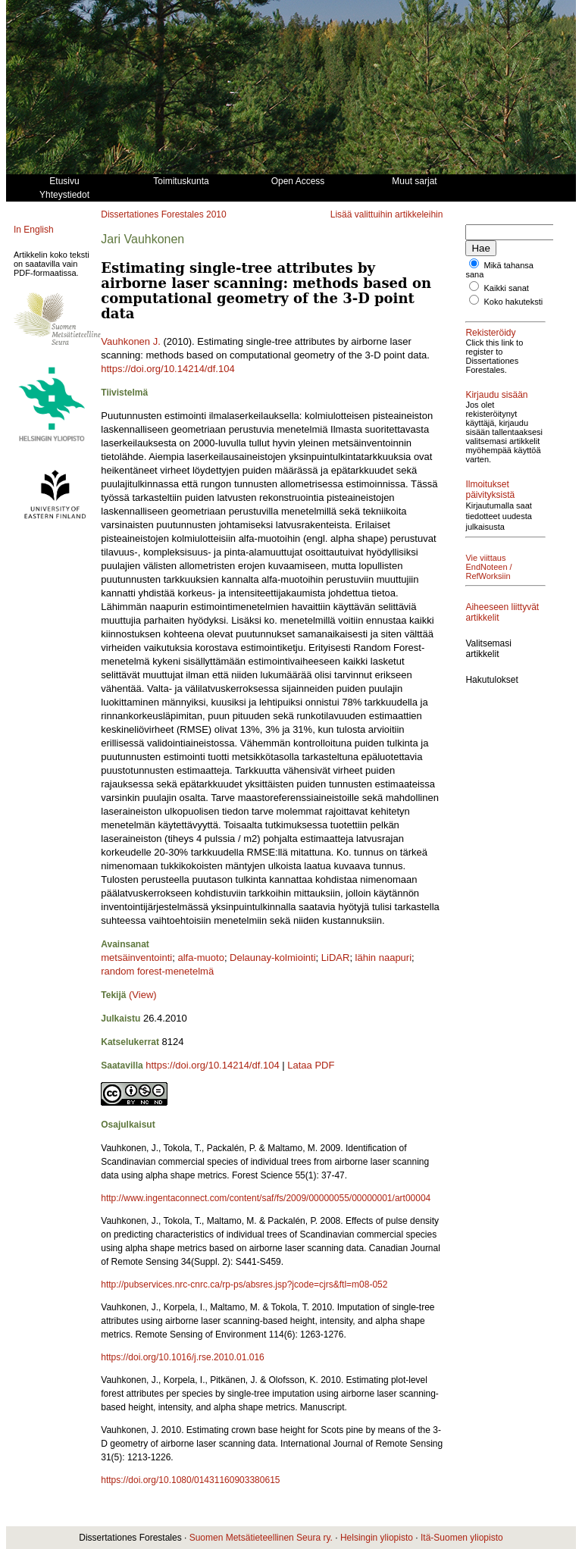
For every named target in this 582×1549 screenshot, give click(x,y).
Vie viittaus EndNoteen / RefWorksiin (488, 566)
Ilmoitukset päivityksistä (490, 489)
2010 (216, 214)
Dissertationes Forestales (152, 214)
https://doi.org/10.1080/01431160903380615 (190, 1480)
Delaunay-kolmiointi (272, 957)
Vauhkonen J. (131, 341)
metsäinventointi (136, 957)
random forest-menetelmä (157, 971)
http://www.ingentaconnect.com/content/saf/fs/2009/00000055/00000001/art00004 (265, 1198)
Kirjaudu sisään (496, 395)
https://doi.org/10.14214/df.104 (167, 368)
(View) (143, 994)
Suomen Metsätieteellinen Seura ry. (261, 1537)
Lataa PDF (310, 1065)
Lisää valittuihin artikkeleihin (386, 214)
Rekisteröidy (490, 332)
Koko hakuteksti (513, 301)
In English (34, 229)
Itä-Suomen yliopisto (462, 1537)
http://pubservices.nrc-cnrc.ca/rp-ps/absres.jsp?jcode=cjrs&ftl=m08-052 (244, 1284)
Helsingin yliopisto (376, 1537)
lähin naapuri (383, 957)
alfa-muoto (200, 957)
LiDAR (335, 957)
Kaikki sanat (506, 288)
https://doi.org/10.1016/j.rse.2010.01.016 (182, 1357)
